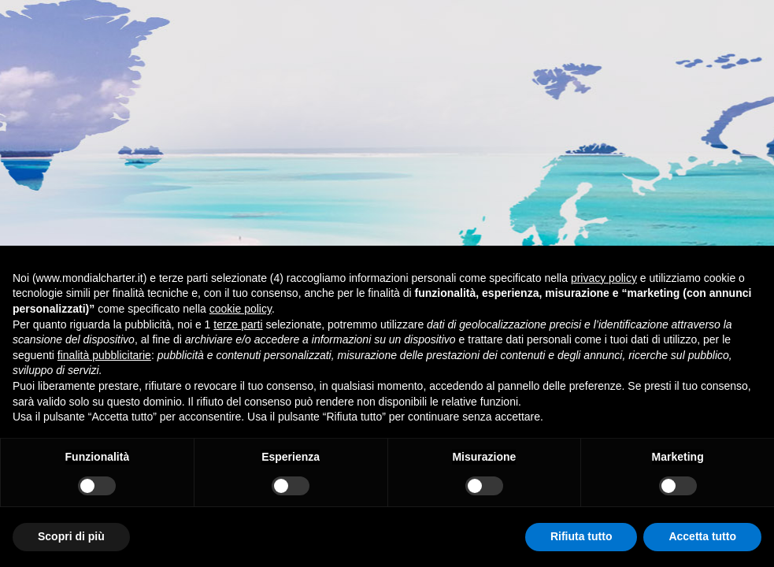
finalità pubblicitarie (104, 355)
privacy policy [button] (604, 278)
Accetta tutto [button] (702, 536)
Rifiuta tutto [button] (581, 536)
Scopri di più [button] (71, 536)
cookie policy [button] (240, 308)
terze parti (237, 324)
